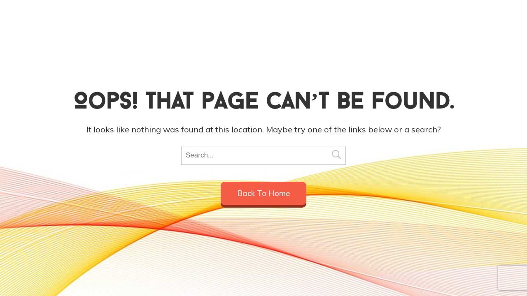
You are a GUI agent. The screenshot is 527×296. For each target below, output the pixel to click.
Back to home (263, 193)
